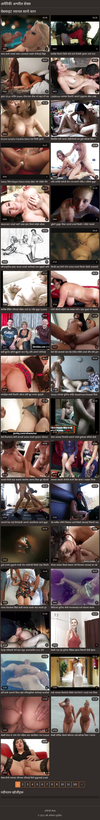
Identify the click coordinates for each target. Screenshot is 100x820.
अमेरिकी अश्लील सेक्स (16, 4)
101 (75, 784)
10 (62, 784)
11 (68, 784)
